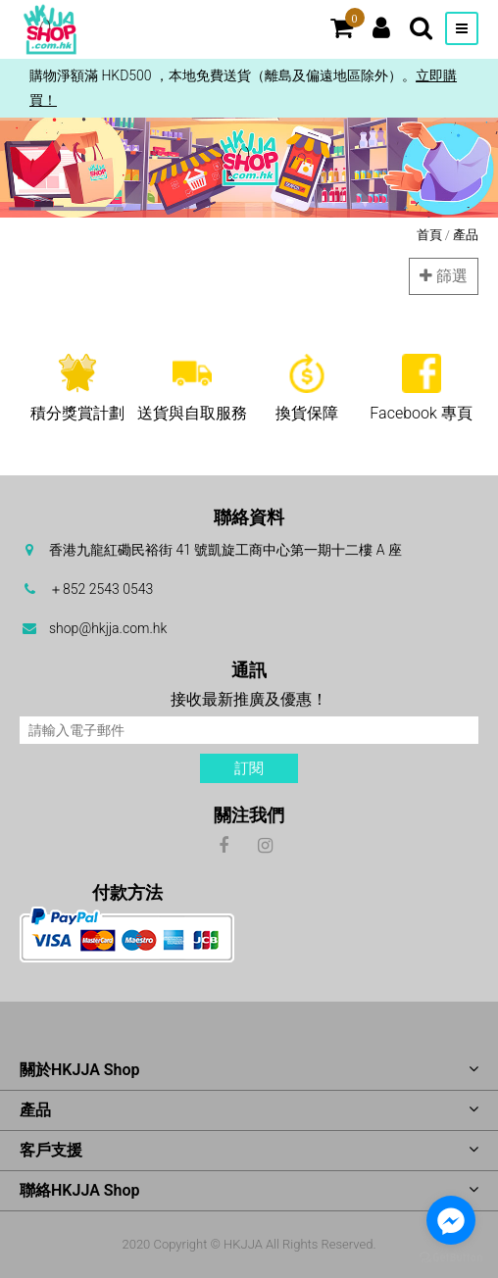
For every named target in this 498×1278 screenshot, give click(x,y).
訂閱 (249, 768)
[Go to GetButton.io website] (451, 1258)
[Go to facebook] (450, 1220)
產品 (465, 234)
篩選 (444, 276)
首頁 (429, 234)
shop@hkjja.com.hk (108, 628)
